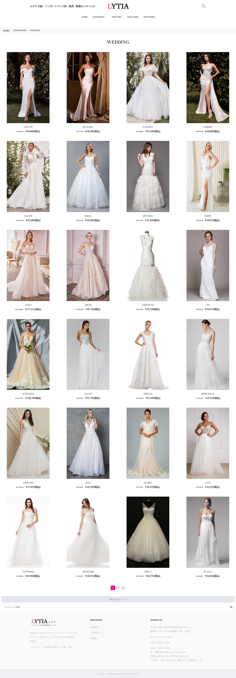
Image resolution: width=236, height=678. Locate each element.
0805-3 (147, 571)
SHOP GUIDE (132, 17)
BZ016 (88, 215)
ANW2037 (28, 482)
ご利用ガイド (97, 632)
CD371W (28, 126)
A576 (207, 482)
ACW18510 (28, 393)
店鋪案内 (94, 627)
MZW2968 (88, 571)
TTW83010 (28, 571)
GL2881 (148, 482)
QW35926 (148, 215)
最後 (123, 588)
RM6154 (148, 393)
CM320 (88, 304)
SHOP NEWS (149, 17)
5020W (207, 215)
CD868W (207, 126)
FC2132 (208, 571)
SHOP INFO (117, 17)
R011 (88, 482)
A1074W (28, 215)
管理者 (93, 638)
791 (208, 304)
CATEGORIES (98, 17)
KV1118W (88, 126)
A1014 (28, 304)
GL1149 (88, 393)
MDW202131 (207, 393)
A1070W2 (148, 126)
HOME (85, 17)
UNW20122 (148, 304)
